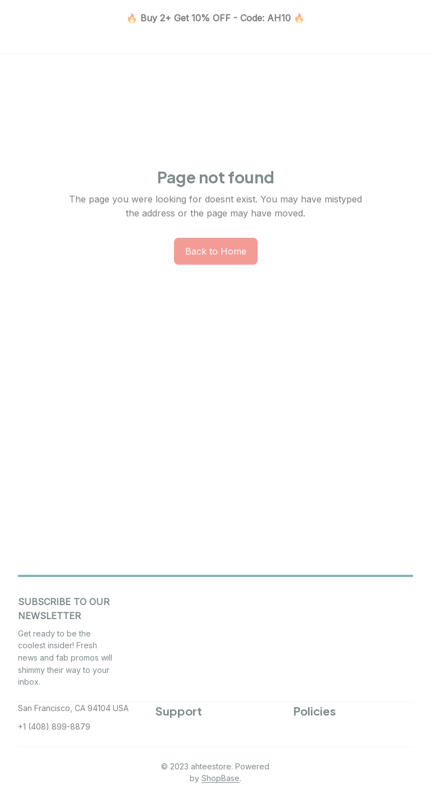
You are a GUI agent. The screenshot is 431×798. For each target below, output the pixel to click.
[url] (220, 778)
